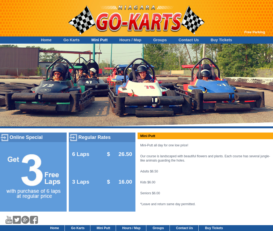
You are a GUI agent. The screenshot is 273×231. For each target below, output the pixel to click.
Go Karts (71, 40)
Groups (160, 40)
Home (46, 40)
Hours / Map (130, 40)
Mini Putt (99, 40)
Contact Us (189, 40)
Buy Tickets (221, 40)
